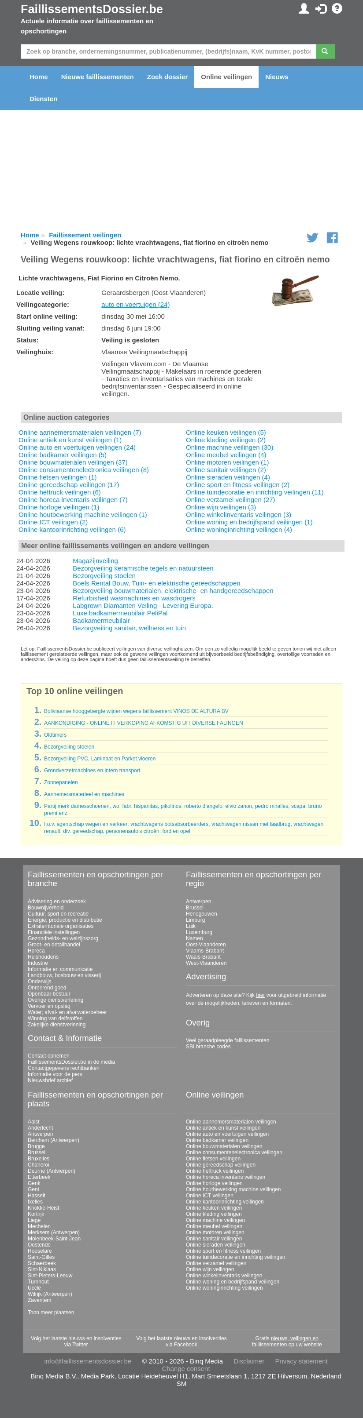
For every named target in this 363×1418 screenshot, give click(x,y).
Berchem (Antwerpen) (53, 1140)
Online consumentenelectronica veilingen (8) (84, 469)
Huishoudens (43, 957)
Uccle (34, 1288)
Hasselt (36, 1196)
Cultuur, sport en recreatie (58, 914)
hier (260, 995)
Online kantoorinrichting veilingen (225, 1202)
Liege (34, 1220)
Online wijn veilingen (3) (221, 507)
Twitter (80, 1345)
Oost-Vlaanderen (206, 945)
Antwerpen (198, 901)
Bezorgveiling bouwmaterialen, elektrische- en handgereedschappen (173, 590)
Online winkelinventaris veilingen (224, 1276)
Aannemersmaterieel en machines (84, 794)
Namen (194, 938)
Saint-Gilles (41, 1257)
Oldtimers (55, 735)
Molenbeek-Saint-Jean (54, 1239)
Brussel (195, 908)
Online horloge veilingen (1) (59, 507)
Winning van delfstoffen (55, 1018)
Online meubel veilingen (214, 1226)
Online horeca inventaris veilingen (225, 1177)
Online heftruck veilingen (215, 1171)
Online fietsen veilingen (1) (58, 477)
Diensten (43, 98)
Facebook (185, 1345)
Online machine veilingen (215, 1220)
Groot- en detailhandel (54, 945)
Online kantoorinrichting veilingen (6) (72, 529)
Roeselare (40, 1251)
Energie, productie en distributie (65, 920)
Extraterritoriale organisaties (60, 926)
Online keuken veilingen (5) (226, 432)
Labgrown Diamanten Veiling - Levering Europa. (143, 605)
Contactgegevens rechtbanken (64, 1068)
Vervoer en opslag (49, 1006)
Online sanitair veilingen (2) (226, 469)
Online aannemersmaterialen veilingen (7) (80, 432)
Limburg (195, 920)
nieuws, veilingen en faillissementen (285, 1341)
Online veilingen (226, 76)
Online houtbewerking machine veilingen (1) (83, 514)
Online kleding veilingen (214, 1214)
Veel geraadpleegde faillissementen (227, 1040)
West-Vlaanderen (206, 963)
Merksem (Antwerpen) (54, 1232)
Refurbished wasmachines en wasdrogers (134, 598)
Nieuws (277, 76)
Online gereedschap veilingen (221, 1165)
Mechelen (39, 1226)
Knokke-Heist (43, 1208)
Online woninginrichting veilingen (224, 1288)
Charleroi (38, 1165)
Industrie (38, 963)
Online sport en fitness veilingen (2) (237, 484)
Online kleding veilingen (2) (226, 440)
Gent (33, 1189)
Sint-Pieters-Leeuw (50, 1276)
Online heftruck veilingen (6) (60, 492)
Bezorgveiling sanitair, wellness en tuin (129, 628)
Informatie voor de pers (55, 1074)
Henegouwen (201, 914)
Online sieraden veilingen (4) (228, 477)
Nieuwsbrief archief (50, 1080)
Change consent (186, 1368)
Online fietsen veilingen (213, 1159)
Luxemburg (199, 932)
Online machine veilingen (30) (229, 447)
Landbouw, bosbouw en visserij (64, 975)
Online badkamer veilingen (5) (63, 454)
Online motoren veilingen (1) (227, 462)
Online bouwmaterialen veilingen (224, 1146)
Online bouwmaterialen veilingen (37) (73, 462)
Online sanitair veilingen (214, 1239)
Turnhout (38, 1282)
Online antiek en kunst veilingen (223, 1128)
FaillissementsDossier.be (92, 9)
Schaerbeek (42, 1263)
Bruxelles (38, 1159)
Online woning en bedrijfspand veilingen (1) (249, 522)
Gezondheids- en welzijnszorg (63, 938)
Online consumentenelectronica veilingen (234, 1152)
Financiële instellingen (54, 932)
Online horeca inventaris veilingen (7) (73, 499)
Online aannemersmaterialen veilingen (231, 1122)
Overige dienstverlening (55, 1000)
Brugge (36, 1146)
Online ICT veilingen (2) (53, 522)
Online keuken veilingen (214, 1208)
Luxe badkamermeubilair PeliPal (120, 613)
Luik (191, 926)
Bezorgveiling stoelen (104, 575)
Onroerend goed (47, 988)
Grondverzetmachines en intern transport (92, 770)
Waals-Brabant (203, 957)
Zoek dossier (167, 76)
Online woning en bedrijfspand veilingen (232, 1282)
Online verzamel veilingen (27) (230, 499)
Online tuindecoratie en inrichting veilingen (235, 1257)
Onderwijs (39, 981)
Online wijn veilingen (210, 1269)
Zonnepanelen (61, 782)
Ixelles (35, 1202)
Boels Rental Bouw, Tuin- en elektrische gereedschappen (156, 583)
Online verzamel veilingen (216, 1263)
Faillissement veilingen (85, 235)
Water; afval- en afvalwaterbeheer (67, 1012)
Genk (34, 1183)
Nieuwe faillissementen (97, 76)
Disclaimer (248, 1361)
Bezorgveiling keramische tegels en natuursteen (143, 568)
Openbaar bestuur (49, 994)
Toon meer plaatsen (51, 1312)
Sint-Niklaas (42, 1269)
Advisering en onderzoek (57, 901)
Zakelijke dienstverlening (56, 1025)
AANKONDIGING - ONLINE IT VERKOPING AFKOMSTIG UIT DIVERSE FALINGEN (143, 723)
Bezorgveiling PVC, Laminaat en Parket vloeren (100, 759)
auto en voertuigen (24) (135, 304)
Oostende (39, 1245)
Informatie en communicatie (60, 969)
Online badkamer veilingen (217, 1140)
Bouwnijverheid (45, 908)
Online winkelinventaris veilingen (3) (238, 514)
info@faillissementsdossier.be (87, 1361)
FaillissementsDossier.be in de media (71, 1062)
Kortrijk (36, 1214)
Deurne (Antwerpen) (51, 1171)
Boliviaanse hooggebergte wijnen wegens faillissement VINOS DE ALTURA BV (136, 711)
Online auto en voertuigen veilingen (227, 1134)
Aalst (34, 1122)
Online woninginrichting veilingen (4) (239, 529)
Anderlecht (40, 1128)
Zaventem (39, 1300)
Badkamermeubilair (101, 620)
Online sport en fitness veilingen (223, 1251)
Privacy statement (301, 1361)
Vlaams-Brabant (205, 951)
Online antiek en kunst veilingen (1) (70, 440)
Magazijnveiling (95, 560)
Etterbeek (39, 1177)
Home (39, 76)
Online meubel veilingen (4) (226, 454)
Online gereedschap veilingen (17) (69, 484)
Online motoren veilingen (215, 1232)
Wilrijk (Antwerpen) (50, 1294)
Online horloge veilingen (214, 1183)
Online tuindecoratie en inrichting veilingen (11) (255, 492)
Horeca (36, 951)
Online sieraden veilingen (215, 1245)
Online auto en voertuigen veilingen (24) (77, 447)
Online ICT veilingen (209, 1196)
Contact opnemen (49, 1056)
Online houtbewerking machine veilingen (233, 1189)
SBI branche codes (208, 1047)
